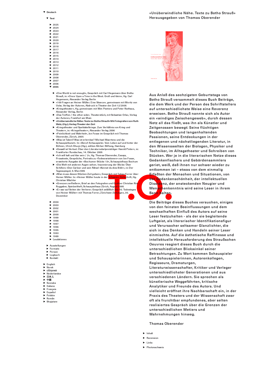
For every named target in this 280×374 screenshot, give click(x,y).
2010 (56, 71)
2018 (56, 46)
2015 (56, 55)
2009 (56, 74)
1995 (56, 229)
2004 (56, 201)
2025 (56, 24)
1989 (56, 236)
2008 (56, 77)
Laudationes (59, 239)
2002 (56, 208)
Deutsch (51, 12)
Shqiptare (52, 301)
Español (51, 292)
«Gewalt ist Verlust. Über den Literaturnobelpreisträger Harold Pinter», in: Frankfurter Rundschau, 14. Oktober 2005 (97, 150)
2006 (56, 83)
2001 (56, 211)
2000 (56, 214)
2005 (56, 86)
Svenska (51, 282)
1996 (56, 226)
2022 (56, 33)
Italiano (51, 285)
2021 (56, 37)
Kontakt (54, 257)
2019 (56, 43)
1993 (56, 233)
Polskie (51, 295)
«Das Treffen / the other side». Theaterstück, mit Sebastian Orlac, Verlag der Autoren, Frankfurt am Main (96, 116)
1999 (56, 217)
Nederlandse (54, 273)
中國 (49, 279)
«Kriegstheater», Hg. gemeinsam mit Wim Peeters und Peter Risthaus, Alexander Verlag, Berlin (95, 110)
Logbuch (55, 254)
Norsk (50, 267)
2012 (56, 65)
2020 (56, 40)
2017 (56, 49)
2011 (56, 68)
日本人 (50, 276)
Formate (54, 248)
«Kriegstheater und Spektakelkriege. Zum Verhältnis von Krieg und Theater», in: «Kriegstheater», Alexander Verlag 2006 (93, 129)
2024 (56, 27)
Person (54, 251)
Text (52, 18)
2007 (56, 80)
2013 (56, 61)
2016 (56, 52)
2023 (56, 30)
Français (51, 289)
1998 (56, 220)
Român (50, 298)
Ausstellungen (58, 245)
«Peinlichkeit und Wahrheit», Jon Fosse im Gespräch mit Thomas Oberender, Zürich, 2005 (92, 135)
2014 (56, 58)
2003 (56, 205)
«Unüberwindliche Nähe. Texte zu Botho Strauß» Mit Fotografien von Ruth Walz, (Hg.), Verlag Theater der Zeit (97, 122)
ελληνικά (52, 270)
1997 (56, 223)
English (51, 264)
